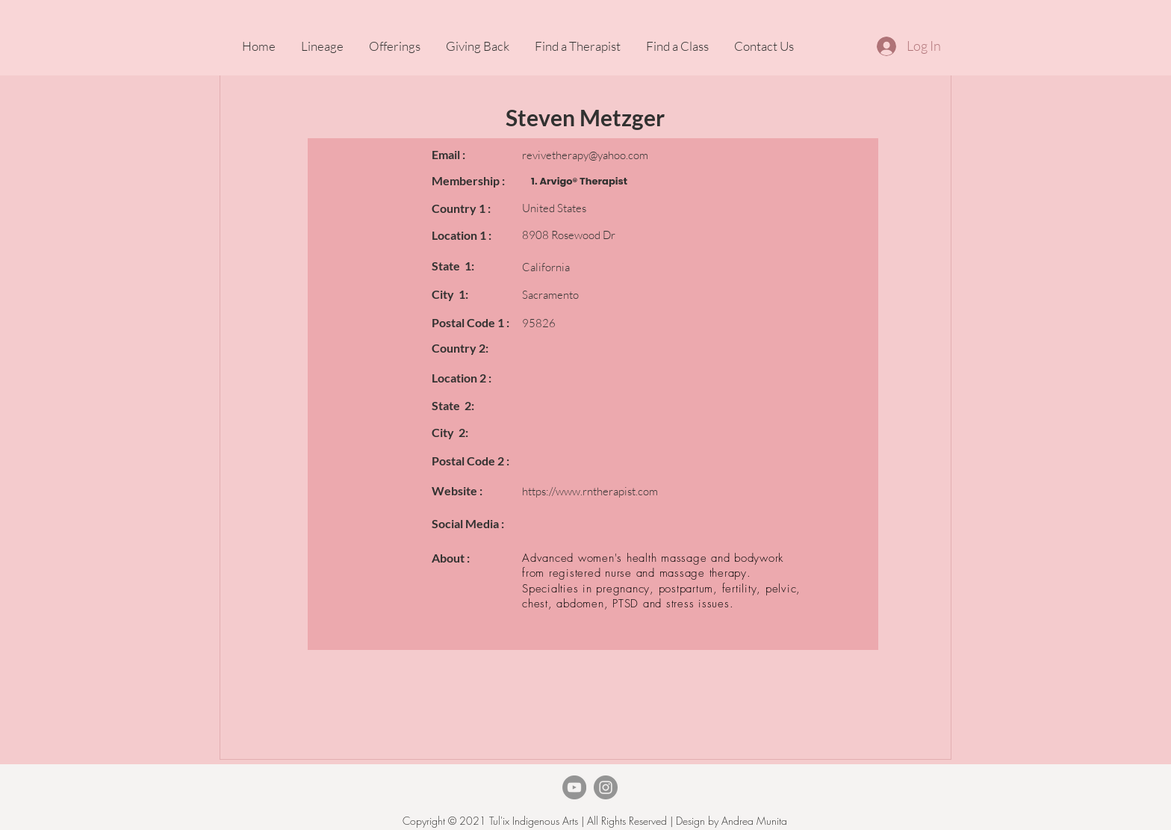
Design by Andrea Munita (730, 821)
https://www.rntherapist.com (590, 491)
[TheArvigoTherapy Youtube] (574, 787)
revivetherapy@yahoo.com (585, 155)
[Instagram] (606, 787)
